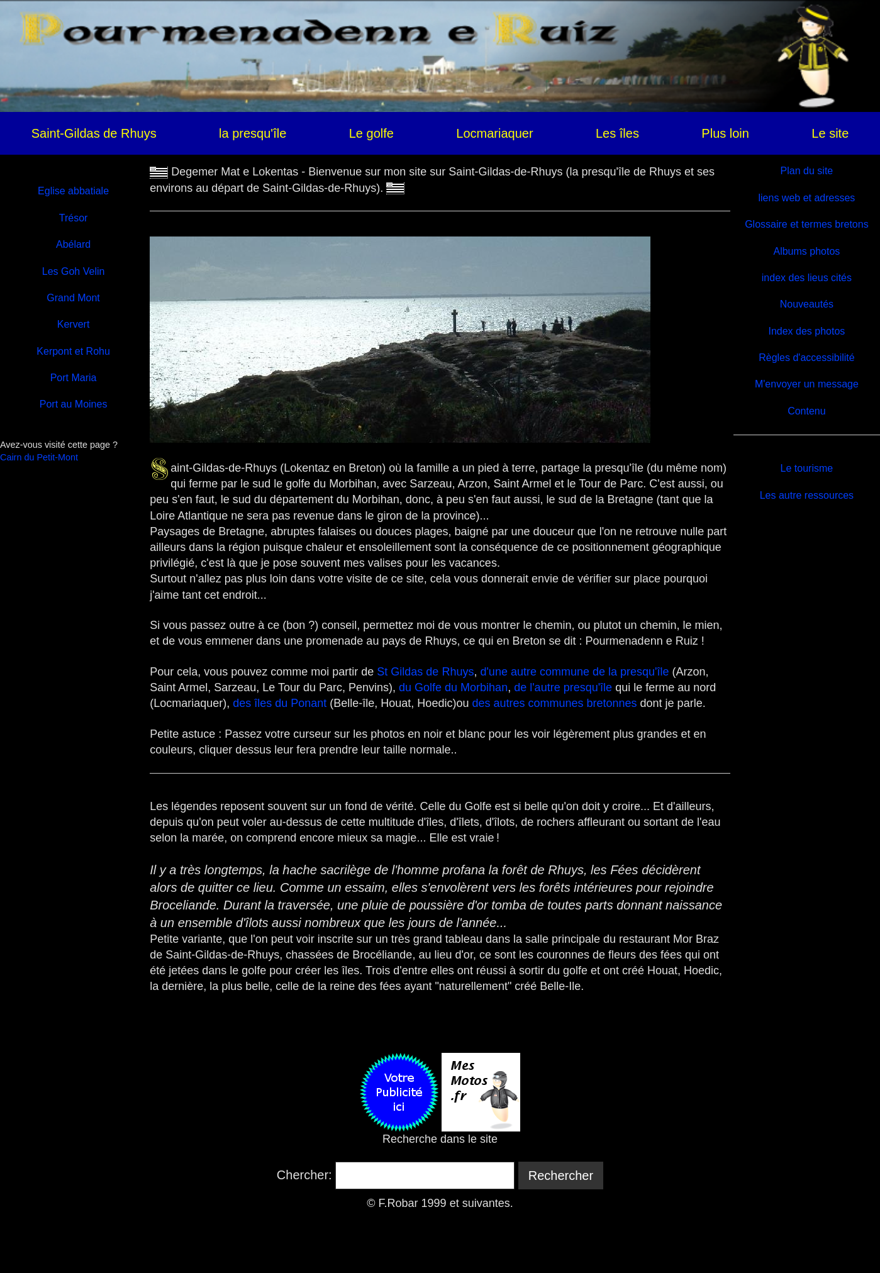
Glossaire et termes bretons (807, 224)
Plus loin (725, 133)
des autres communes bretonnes (554, 703)
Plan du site (807, 170)
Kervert (73, 324)
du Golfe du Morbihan (453, 687)
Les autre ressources (807, 495)
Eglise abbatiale (73, 191)
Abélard (73, 244)
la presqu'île (252, 133)
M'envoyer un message (807, 384)
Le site (830, 133)
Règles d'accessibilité (806, 357)
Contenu (807, 411)
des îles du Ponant (279, 703)
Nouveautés (806, 304)
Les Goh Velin (73, 271)
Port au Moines (74, 404)
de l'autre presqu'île (564, 687)
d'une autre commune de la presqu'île (574, 671)
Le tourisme (807, 468)
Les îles (617, 133)
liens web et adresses (806, 197)
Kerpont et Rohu (73, 351)
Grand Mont (73, 297)
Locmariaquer (494, 133)
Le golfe (371, 133)
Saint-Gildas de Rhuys (94, 133)
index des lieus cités (807, 277)
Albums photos (806, 251)
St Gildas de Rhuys (425, 671)
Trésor (73, 218)
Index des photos (806, 331)
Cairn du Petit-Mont (39, 457)
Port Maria (73, 377)
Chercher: (304, 1175)
